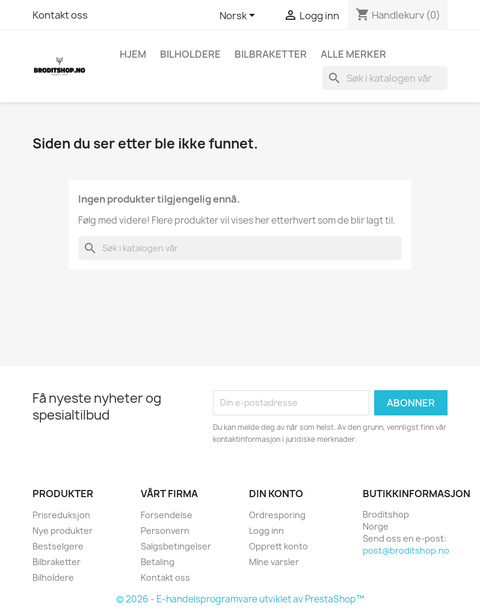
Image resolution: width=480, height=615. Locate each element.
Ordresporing (277, 515)
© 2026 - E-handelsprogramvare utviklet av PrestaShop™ (240, 599)
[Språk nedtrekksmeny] (239, 16)
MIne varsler (274, 562)
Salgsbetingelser (176, 546)
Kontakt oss (60, 15)
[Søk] (385, 78)
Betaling (157, 562)
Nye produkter (62, 530)
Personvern (165, 530)
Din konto (276, 493)
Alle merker (353, 54)
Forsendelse (166, 515)
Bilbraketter (271, 54)
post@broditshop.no (406, 550)
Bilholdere (190, 54)
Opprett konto (278, 546)
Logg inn (266, 530)
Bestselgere (58, 546)
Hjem (133, 54)
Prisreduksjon (61, 515)
